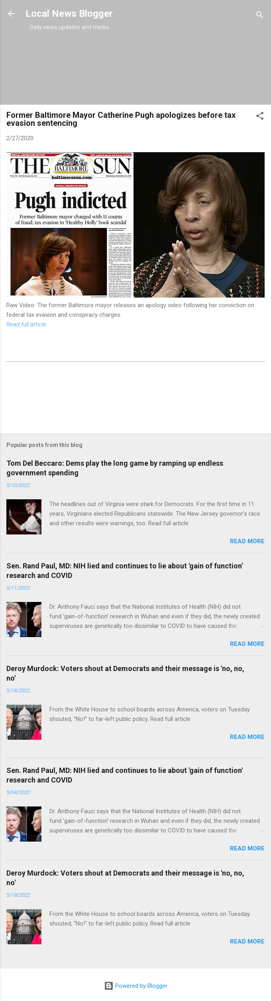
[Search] (260, 16)
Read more (247, 541)
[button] (260, 117)
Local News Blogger (69, 13)
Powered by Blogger (135, 985)
